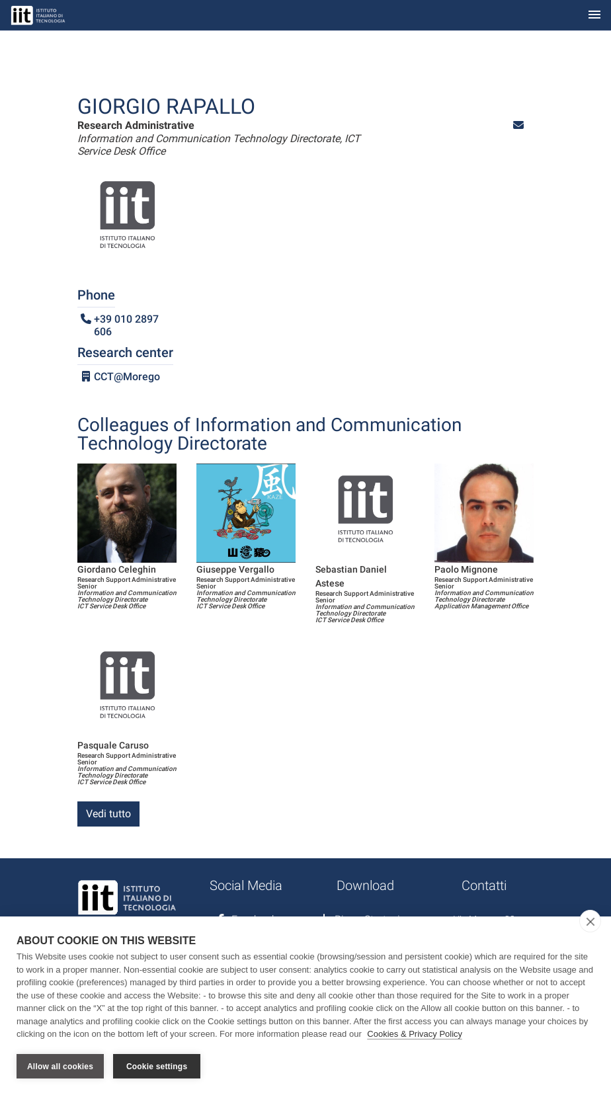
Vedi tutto (108, 813)
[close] (590, 922)
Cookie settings (156, 1066)
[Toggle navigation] (594, 15)
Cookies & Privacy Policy (414, 1034)
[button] (518, 125)
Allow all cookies (60, 1066)
